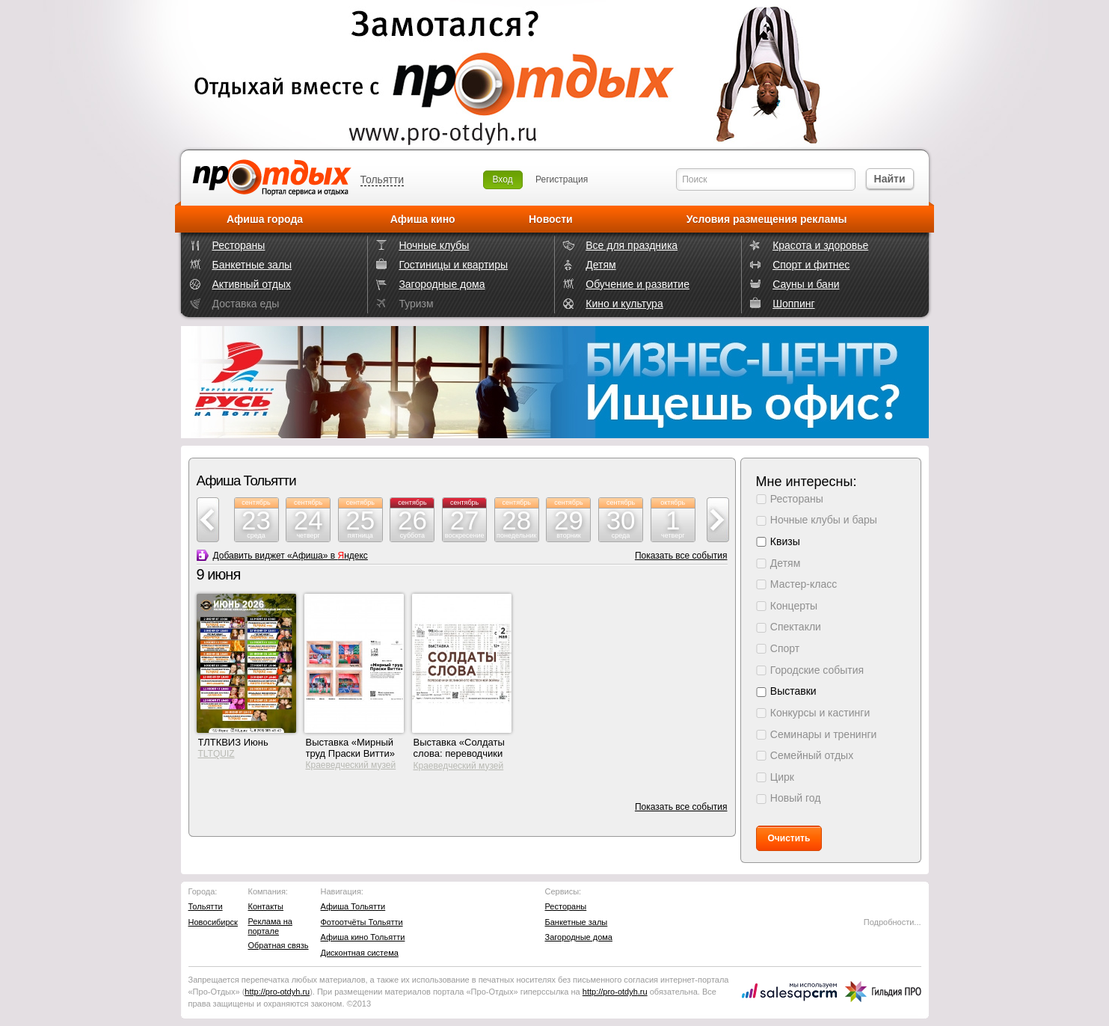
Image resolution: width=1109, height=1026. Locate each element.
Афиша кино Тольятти (363, 937)
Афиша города (265, 219)
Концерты (793, 606)
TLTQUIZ (216, 754)
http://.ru (277, 991)
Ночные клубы (434, 245)
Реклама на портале (270, 926)
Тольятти (382, 179)
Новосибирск (213, 922)
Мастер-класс (803, 584)
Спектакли (795, 627)
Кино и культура (624, 304)
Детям (600, 265)
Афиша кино (422, 219)
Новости (551, 219)
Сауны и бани (805, 284)
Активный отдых (251, 284)
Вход (503, 179)
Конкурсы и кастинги (820, 713)
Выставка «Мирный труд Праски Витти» (351, 748)
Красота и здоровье (820, 245)
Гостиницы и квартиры (453, 265)
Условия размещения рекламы (766, 219)
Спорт (784, 648)
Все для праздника (632, 245)
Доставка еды (246, 304)
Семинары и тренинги (823, 734)
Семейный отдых (811, 755)
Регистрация (561, 179)
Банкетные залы (252, 265)
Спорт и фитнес (811, 265)
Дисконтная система (360, 952)
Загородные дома (442, 284)
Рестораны (238, 245)
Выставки (793, 691)
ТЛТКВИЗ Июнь (233, 742)
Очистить (789, 838)
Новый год (795, 798)
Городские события (817, 670)
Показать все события (681, 555)
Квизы (785, 541)
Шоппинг (793, 304)
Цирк (782, 777)
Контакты (266, 906)
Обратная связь (278, 945)
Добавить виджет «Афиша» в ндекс (290, 555)
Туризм (416, 304)
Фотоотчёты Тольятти (362, 922)
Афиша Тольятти (353, 906)
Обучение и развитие (637, 284)
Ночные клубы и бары (823, 520)
